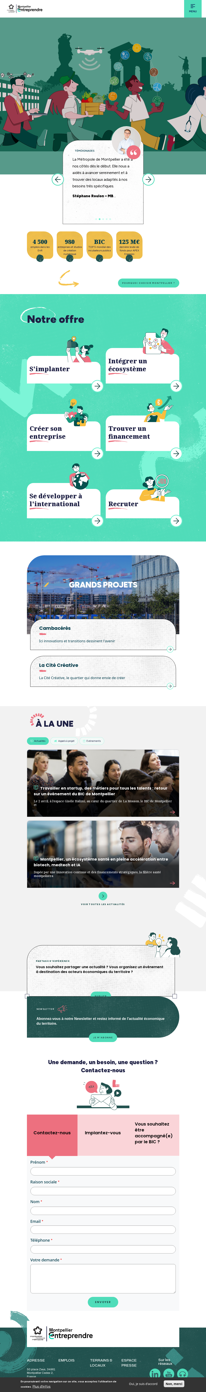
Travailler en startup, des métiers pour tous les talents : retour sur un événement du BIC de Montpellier (100, 791)
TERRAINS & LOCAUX (101, 1362)
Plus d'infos (41, 1386)
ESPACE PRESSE (129, 1362)
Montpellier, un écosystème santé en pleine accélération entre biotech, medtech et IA (101, 862)
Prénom (37, 1162)
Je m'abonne (103, 1037)
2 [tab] (99, 219)
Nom (35, 1201)
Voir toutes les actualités (103, 899)
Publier (101, 996)
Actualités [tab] (37, 740)
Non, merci (174, 1384)
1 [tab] (96, 219)
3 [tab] (103, 219)
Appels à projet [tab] (64, 740)
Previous (58, 179)
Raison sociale (43, 1181)
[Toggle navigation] (193, 9)
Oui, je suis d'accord (143, 1384)
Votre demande (44, 1259)
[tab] (52, 1135)
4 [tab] (106, 219)
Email (35, 1221)
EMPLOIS (66, 1360)
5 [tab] (110, 219)
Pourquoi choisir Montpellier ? (148, 283)
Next (148, 179)
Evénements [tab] (92, 740)
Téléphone (40, 1240)
